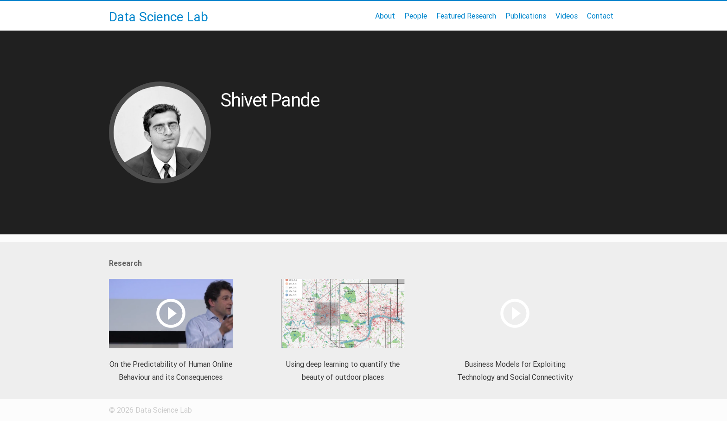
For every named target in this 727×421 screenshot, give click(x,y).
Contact (600, 15)
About (385, 15)
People (415, 15)
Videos (566, 15)
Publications (525, 15)
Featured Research (466, 15)
